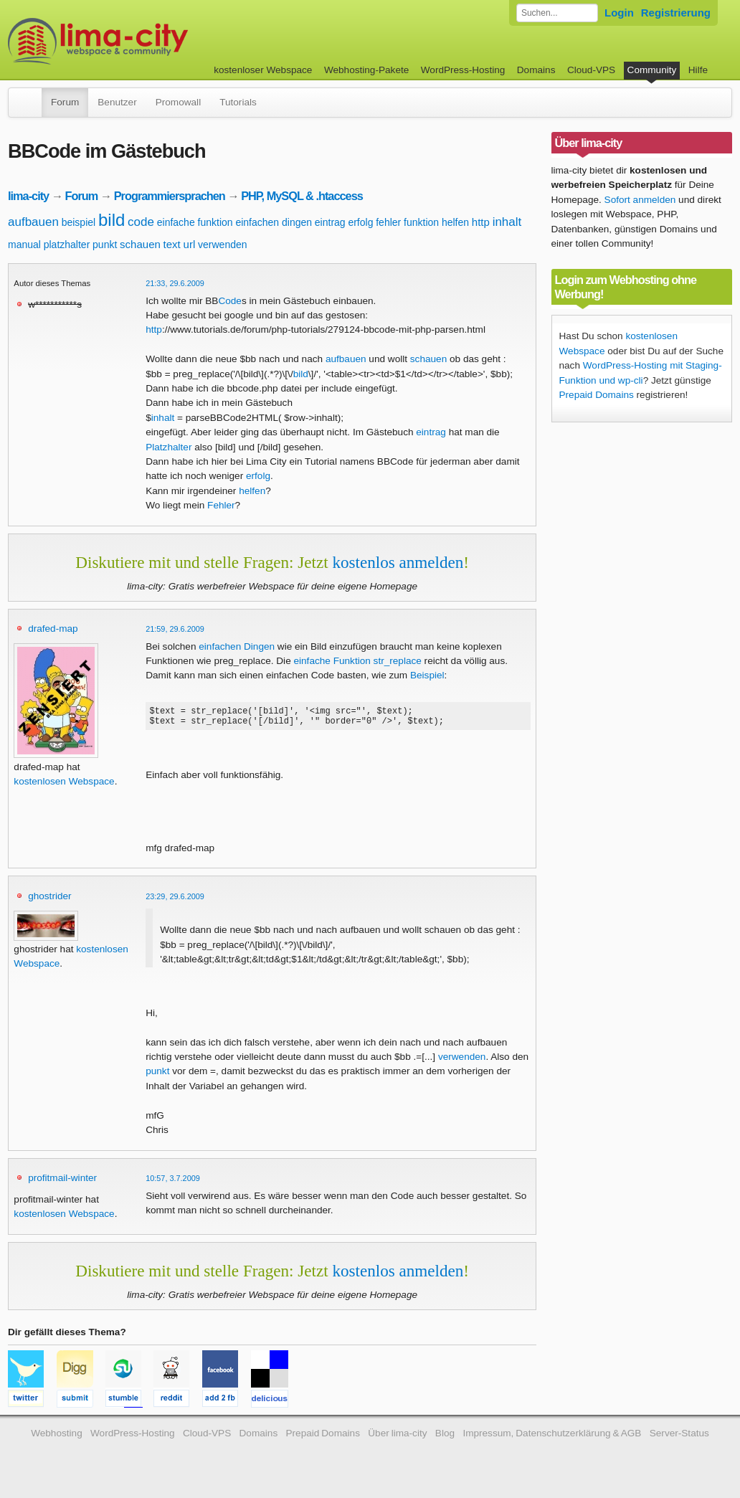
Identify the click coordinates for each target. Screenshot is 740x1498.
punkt (104, 244)
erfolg (360, 222)
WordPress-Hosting (463, 70)
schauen (140, 244)
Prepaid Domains (596, 394)
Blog (445, 1437)
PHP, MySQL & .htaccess (302, 195)
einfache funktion (195, 222)
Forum (65, 102)
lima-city (28, 195)
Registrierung (676, 12)
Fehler (221, 505)
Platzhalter (168, 447)
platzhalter (67, 244)
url (190, 244)
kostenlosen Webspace (64, 781)
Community (652, 70)
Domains (536, 70)
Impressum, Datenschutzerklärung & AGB (552, 1437)
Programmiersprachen (169, 195)
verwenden (222, 244)
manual (24, 244)
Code (230, 300)
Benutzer (117, 102)
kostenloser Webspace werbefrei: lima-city (151, 41)
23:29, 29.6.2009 (175, 900)
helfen (455, 222)
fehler (388, 222)
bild (111, 219)
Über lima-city (397, 1437)
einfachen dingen (273, 222)
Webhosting (56, 1437)
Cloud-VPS (591, 70)
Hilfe (698, 70)
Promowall (178, 102)
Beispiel (427, 675)
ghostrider (49, 900)
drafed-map (53, 628)
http (481, 222)
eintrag (330, 222)
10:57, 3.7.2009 (173, 1182)
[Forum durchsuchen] (557, 13)
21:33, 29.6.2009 (175, 283)
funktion (421, 222)
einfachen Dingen (237, 646)
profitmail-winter (62, 1182)
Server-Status (679, 1437)
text (172, 244)
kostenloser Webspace (263, 70)
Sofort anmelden (640, 199)
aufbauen (33, 222)
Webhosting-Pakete (366, 70)
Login (619, 12)
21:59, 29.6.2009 (175, 629)
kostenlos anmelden (397, 562)
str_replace (398, 660)
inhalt (507, 222)
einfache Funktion (331, 660)
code (141, 222)
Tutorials (238, 102)
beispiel (78, 222)
